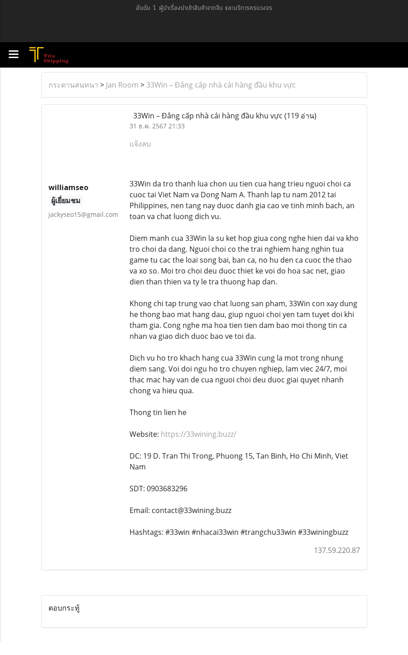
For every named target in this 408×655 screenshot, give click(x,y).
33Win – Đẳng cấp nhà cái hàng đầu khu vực (221, 85)
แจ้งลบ (140, 144)
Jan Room (122, 85)
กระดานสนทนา (73, 85)
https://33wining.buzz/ (198, 434)
